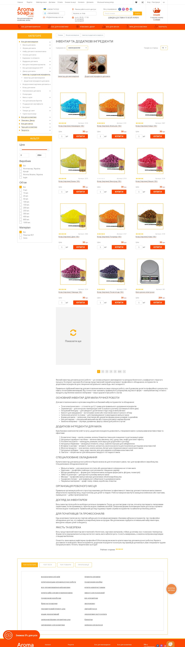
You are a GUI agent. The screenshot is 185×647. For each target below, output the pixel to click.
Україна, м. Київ (79, 13)
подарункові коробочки (51, 592)
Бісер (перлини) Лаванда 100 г (70, 292)
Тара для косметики (101, 633)
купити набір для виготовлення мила (100, 585)
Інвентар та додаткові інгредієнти (92, 35)
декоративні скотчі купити (129, 597)
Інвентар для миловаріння (68, 76)
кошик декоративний (101, 597)
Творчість (120, 633)
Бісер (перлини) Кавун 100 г (146, 126)
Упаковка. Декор (100, 630)
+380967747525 (53, 9)
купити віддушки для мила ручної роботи (103, 578)
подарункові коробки (127, 577)
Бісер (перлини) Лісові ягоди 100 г (110, 292)
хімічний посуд (73, 597)
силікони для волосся (127, 605)
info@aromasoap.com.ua (54, 17)
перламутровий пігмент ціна (51, 598)
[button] (77, 48)
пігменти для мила (75, 577)
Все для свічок (122, 630)
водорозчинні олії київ (50, 577)
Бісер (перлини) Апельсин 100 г (109, 126)
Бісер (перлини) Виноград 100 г (109, 181)
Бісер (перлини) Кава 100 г (146, 237)
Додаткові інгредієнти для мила (97, 76)
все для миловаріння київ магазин (52, 585)
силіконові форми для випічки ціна (50, 606)
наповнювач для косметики (99, 606)
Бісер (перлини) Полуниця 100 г (109, 237)
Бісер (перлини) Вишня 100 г (147, 181)
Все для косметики (124, 627)
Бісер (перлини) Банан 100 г (69, 181)
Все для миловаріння (102, 627)
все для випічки (73, 592)
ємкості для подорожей (128, 584)
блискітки (71, 605)
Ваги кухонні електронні (145, 292)
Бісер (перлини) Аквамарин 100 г (71, 126)
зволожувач (123, 592)
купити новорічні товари (77, 584)
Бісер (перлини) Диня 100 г (69, 237)
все (119, 371)
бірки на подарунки (100, 592)
